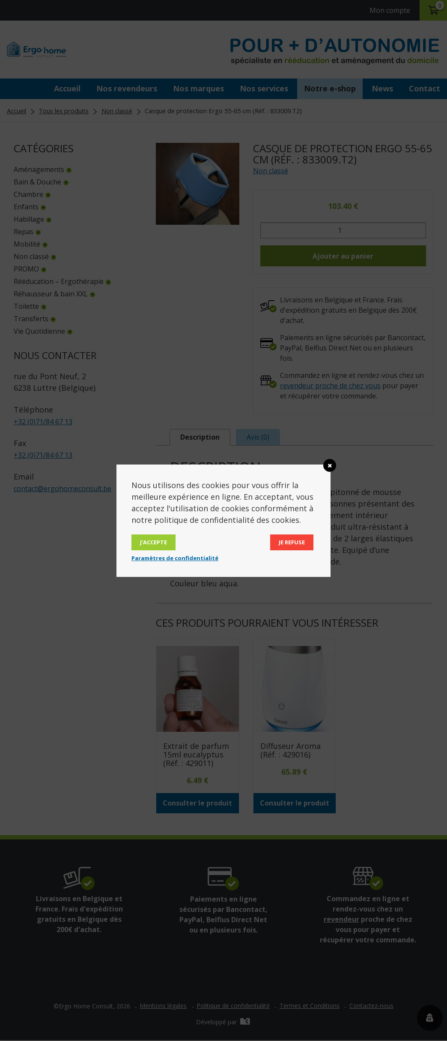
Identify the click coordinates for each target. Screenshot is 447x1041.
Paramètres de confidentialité (174, 558)
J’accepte (153, 542)
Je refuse (292, 542)
